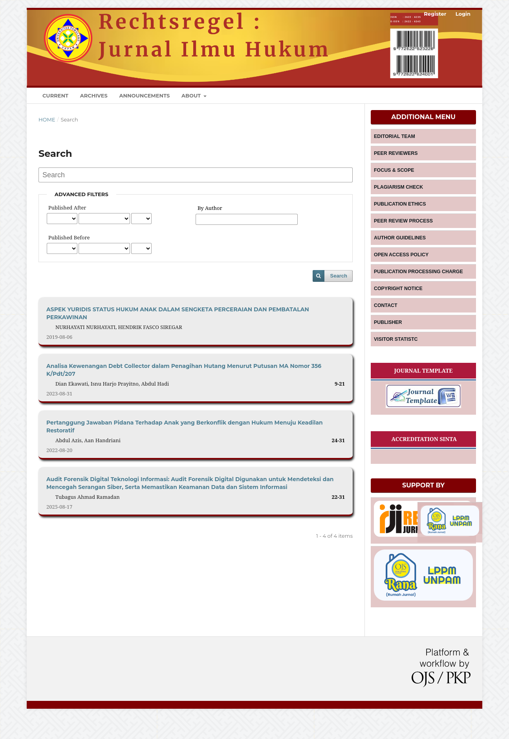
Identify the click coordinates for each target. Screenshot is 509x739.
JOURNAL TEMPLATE (423, 386)
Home (46, 119)
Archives (94, 95)
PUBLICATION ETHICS (400, 209)
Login (463, 14)
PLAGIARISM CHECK (398, 191)
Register (435, 14)
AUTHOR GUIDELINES (400, 245)
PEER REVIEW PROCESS (403, 227)
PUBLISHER (388, 335)
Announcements (144, 95)
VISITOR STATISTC (396, 354)
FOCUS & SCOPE (394, 173)
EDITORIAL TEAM (395, 137)
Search (338, 276)
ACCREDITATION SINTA (423, 455)
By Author (210, 207)
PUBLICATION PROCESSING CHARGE (418, 281)
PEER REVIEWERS (396, 155)
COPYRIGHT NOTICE (398, 299)
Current (55, 95)
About (191, 95)
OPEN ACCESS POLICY (401, 263)
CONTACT (386, 317)
